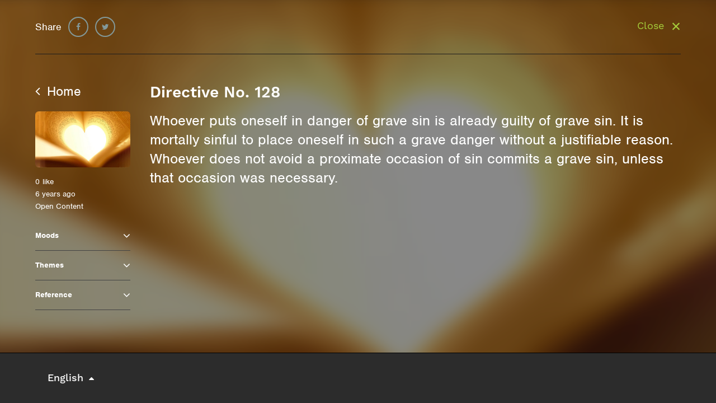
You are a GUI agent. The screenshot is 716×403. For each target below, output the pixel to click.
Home (58, 91)
